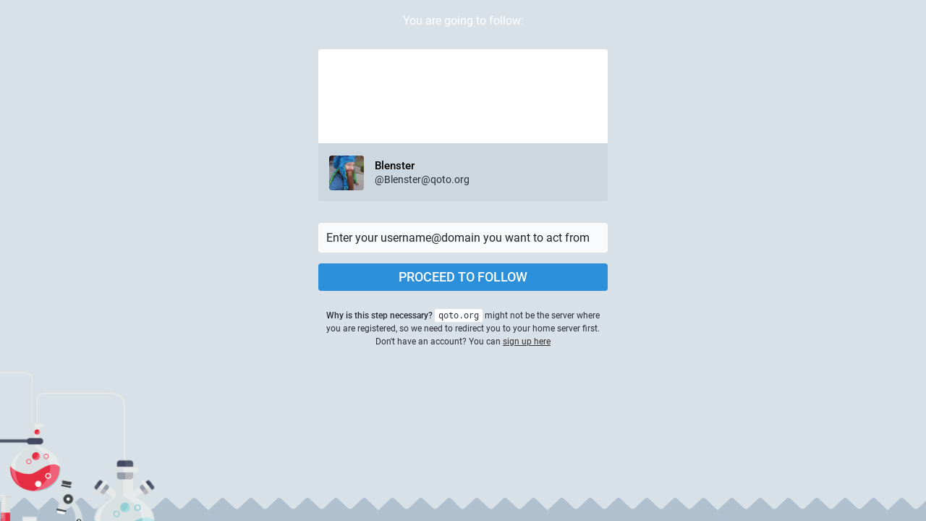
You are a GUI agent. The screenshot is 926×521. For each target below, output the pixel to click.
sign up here (527, 341)
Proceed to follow (463, 276)
